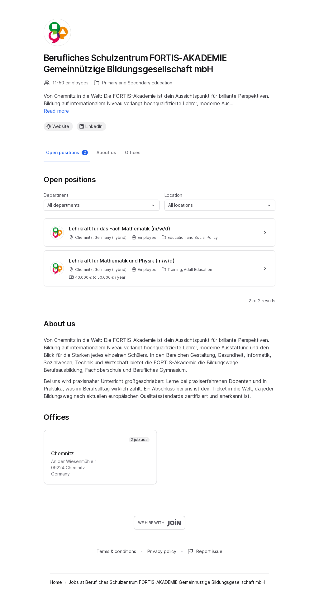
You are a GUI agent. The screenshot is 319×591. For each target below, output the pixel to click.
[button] (102, 205)
